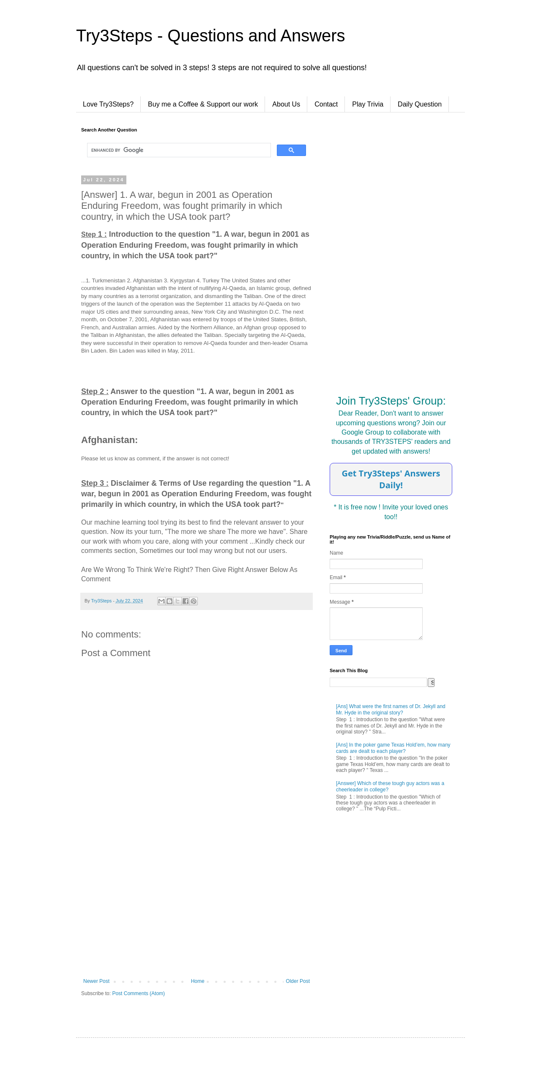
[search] (178, 150)
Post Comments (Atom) (138, 993)
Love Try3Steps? (108, 104)
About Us (286, 104)
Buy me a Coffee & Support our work (203, 104)
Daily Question (420, 104)
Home (198, 981)
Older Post (298, 981)
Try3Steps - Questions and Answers (210, 35)
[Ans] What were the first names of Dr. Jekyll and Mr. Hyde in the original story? (390, 709)
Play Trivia (367, 104)
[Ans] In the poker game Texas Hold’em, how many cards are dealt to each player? (393, 748)
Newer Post (96, 981)
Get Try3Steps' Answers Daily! (391, 479)
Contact (326, 104)
